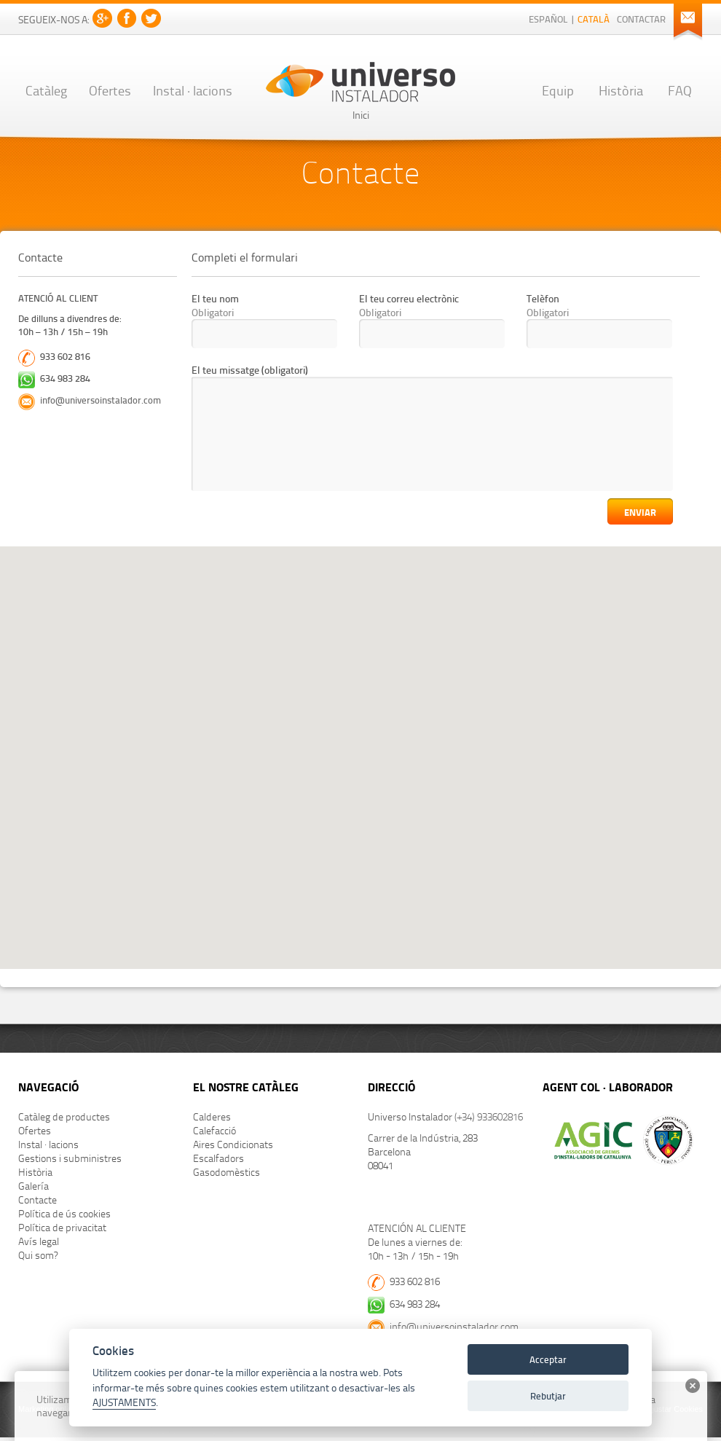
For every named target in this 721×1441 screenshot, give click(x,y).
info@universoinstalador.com (100, 400)
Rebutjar (548, 1395)
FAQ (680, 90)
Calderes (212, 1116)
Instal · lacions (192, 90)
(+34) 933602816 (488, 1116)
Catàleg (46, 90)
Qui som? (38, 1255)
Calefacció (214, 1130)
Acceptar (548, 1359)
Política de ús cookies (64, 1213)
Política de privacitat (62, 1227)
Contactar (641, 18)
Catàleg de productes (64, 1116)
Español (548, 18)
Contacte (37, 1199)
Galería (33, 1186)
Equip (558, 90)
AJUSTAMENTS (124, 1402)
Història (621, 90)
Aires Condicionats (233, 1144)
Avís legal (38, 1241)
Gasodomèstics (226, 1172)
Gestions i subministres (70, 1158)
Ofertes (110, 90)
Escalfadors (218, 1158)
